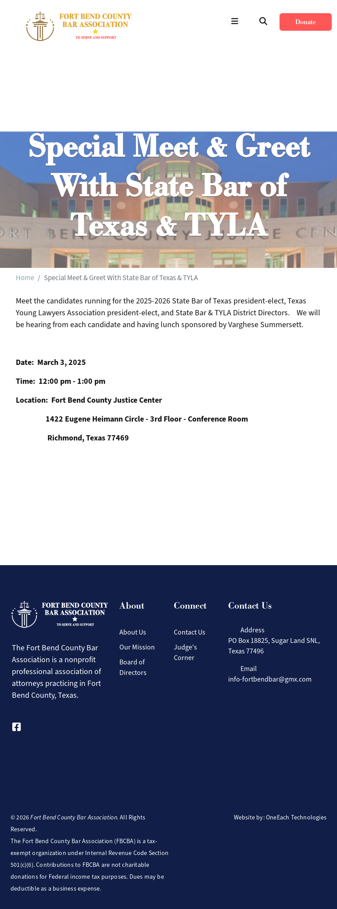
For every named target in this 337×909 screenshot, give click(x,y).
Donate (305, 22)
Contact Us (189, 632)
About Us (132, 632)
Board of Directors (133, 667)
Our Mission (137, 647)
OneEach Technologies (296, 817)
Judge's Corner (185, 652)
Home (25, 277)
